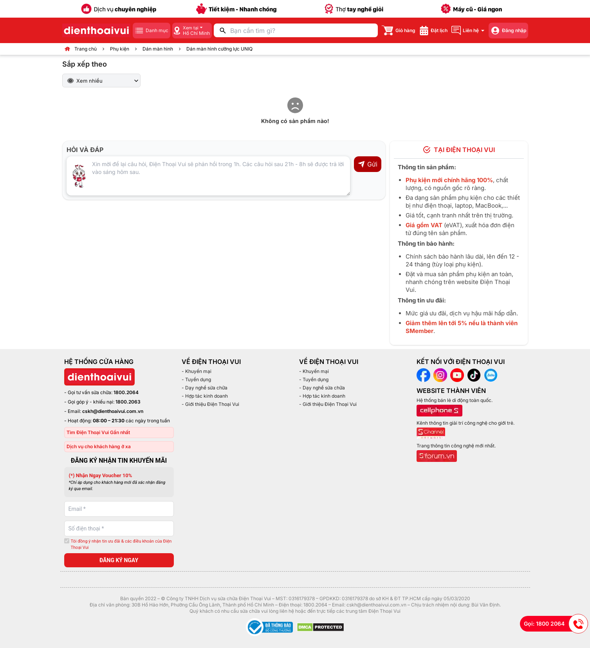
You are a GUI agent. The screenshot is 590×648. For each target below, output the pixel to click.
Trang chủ (85, 49)
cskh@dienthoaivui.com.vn (112, 411)
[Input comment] (208, 175)
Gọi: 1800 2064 (556, 624)
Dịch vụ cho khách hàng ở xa (99, 446)
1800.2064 (126, 392)
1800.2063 (128, 402)
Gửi (367, 164)
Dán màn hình (158, 49)
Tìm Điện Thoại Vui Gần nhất (98, 432)
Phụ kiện (119, 49)
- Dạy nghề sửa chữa (204, 388)
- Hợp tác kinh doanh (205, 396)
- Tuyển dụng (196, 379)
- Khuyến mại (196, 371)
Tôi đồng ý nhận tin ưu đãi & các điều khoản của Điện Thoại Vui (121, 544)
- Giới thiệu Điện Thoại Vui (210, 404)
